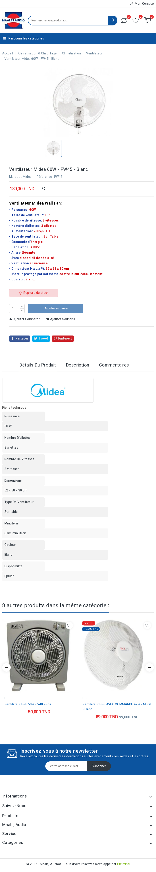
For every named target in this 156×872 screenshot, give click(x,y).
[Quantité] (14, 308)
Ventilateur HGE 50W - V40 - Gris (27, 704)
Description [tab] (77, 365)
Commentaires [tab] (114, 365)
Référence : (45, 176)
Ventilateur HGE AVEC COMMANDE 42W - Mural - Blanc (117, 707)
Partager (22, 338)
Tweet (43, 338)
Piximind (123, 864)
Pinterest (65, 338)
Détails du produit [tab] (37, 365)
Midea (27, 176)
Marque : (15, 176)
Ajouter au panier (56, 308)
